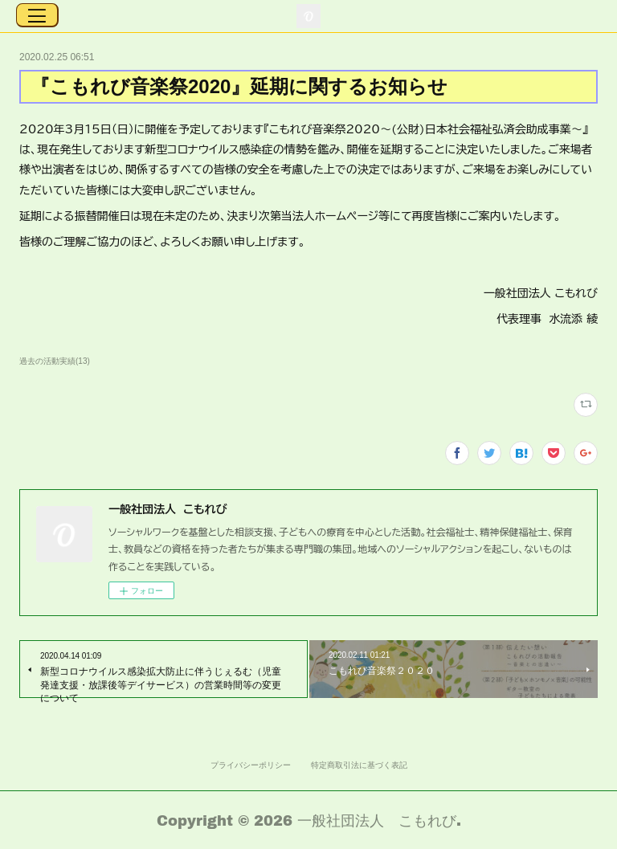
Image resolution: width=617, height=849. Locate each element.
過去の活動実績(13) (54, 361)
